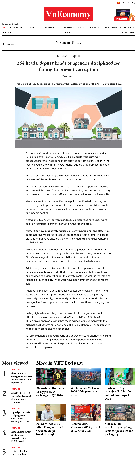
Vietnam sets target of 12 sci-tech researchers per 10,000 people (21, 436)
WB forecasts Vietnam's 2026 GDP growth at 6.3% (86, 391)
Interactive (128, 32)
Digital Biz (94, 27)
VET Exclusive (15, 27)
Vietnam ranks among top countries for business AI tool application (21, 378)
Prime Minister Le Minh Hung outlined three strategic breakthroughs (49, 429)
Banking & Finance (111, 27)
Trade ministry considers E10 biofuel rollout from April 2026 (118, 393)
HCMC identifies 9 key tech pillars (20, 453)
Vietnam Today (33, 27)
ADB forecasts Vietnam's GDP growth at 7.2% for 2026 (86, 427)
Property (129, 27)
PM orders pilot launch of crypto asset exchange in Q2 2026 (51, 391)
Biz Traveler (9, 32)
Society (69, 32)
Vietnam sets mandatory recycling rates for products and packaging (119, 429)
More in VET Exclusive (60, 363)
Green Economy (66, 27)
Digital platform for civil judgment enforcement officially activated (21, 417)
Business (81, 27)
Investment (49, 27)
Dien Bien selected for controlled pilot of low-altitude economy (21, 397)
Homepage (9, 44)
